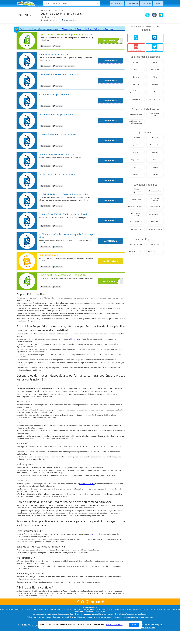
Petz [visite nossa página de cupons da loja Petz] (135, 167)
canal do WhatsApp (62, 29)
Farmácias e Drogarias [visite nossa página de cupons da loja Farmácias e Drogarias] (135, 207)
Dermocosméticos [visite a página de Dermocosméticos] (70, 20)
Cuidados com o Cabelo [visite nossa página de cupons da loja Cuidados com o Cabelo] (155, 115)
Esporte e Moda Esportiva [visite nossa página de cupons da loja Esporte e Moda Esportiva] (155, 199)
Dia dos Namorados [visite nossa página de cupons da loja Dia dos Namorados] (155, 252)
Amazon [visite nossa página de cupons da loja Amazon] (155, 137)
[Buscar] (98, 3)
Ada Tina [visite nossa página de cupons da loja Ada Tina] (136, 84)
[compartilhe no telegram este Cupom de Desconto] (147, 15)
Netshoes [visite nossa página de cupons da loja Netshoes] (155, 152)
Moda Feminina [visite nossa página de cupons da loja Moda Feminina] (155, 222)
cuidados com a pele (76, 339)
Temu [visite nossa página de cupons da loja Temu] (155, 160)
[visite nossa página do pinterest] (102, 602)
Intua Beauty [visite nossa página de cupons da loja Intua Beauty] (136, 99)
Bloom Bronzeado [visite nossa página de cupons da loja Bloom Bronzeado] (155, 99)
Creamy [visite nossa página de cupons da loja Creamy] (135, 62)
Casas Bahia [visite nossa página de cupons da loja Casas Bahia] (136, 137)
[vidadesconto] (154, 47)
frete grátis (94, 534)
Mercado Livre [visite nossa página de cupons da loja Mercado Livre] (155, 145)
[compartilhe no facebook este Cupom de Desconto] (154, 15)
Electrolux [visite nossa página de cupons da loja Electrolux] (155, 175)
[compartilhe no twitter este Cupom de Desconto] (161, 17)
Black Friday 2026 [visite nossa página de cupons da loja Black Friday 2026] (136, 244)
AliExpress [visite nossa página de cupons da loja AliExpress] (155, 167)
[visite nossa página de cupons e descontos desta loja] (27, 40)
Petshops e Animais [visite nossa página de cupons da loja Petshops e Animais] (155, 229)
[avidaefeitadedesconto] (136, 38)
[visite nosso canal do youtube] (97, 602)
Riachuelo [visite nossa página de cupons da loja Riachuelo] (135, 152)
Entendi (133, 625)
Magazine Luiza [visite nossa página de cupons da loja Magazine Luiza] (136, 145)
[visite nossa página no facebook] (77, 602)
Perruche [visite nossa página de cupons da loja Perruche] (155, 84)
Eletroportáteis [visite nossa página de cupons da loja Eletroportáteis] (136, 199)
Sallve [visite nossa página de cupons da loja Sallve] (155, 62)
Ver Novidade (110, 261)
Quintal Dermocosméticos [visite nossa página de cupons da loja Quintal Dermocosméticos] (136, 92)
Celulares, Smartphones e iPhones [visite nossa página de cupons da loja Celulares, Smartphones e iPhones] (136, 191)
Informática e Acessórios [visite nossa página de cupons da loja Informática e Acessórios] (135, 214)
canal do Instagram (109, 29)
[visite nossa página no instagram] (87, 602)
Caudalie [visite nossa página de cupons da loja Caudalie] (136, 77)
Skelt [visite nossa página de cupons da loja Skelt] (135, 70)
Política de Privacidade (114, 625)
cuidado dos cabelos (86, 484)
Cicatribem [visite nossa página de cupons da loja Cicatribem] (155, 70)
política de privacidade (147, 628)
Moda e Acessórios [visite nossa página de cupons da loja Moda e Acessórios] (135, 222)
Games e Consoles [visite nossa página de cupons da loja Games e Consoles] (155, 207)
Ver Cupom (111, 40)
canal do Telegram (77, 29)
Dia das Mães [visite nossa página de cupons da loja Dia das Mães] (154, 244)
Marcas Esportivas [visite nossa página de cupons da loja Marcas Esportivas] (155, 214)
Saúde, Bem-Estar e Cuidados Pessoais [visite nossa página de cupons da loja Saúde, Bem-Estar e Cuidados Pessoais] (135, 122)
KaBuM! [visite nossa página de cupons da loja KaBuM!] (135, 175)
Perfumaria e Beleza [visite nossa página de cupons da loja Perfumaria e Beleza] (136, 115)
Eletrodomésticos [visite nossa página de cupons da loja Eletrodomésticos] (155, 191)
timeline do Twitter (92, 29)
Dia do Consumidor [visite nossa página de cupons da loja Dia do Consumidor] (135, 252)
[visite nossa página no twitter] (92, 602)
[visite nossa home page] (26, 3)
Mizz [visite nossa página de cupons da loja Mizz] (154, 92)
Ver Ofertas (110, 60)
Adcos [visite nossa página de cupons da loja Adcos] (155, 77)
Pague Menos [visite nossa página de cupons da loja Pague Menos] (135, 160)
